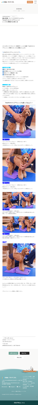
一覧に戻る (19, 357)
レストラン (32, 378)
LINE (19, 386)
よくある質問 (26, 386)
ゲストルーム (26, 378)
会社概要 (4, 384)
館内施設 (25, 379)
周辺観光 (30, 381)
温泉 (34, 376)
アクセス (30, 384)
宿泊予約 (30, 2)
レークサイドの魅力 (27, 376)
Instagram (12, 386)
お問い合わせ (13, 353)
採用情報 (9, 384)
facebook (5, 386)
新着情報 (25, 384)
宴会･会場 (25, 381)
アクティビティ (26, 383)
